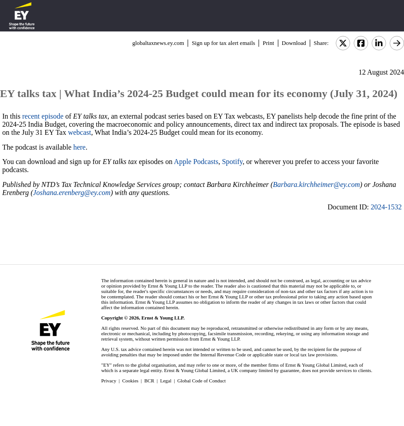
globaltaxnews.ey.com (158, 43)
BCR (149, 380)
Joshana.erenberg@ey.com (72, 192)
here (79, 147)
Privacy (108, 380)
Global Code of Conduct (201, 380)
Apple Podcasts (196, 161)
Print (268, 43)
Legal (165, 380)
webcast (79, 132)
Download (294, 43)
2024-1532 (386, 207)
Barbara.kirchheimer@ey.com (316, 184)
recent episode (42, 116)
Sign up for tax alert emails (223, 43)
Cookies (130, 380)
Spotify (232, 161)
